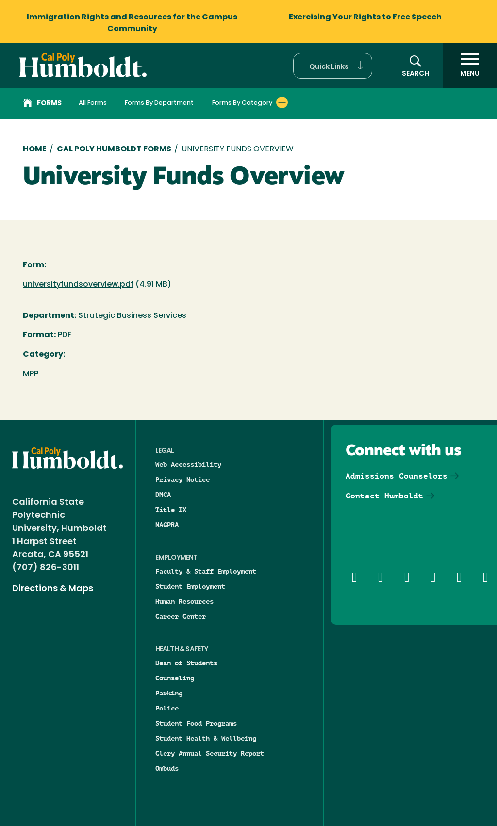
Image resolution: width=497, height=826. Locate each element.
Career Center (180, 616)
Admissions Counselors (396, 475)
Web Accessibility (188, 464)
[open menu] (470, 65)
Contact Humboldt (384, 495)
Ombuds (167, 768)
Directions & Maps (52, 589)
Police (167, 708)
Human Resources (184, 601)
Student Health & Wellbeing (205, 738)
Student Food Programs (196, 723)
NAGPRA (167, 525)
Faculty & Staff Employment (205, 571)
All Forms (93, 103)
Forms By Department (159, 103)
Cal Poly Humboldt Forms (114, 149)
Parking (168, 693)
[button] (332, 66)
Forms (42, 104)
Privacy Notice (182, 479)
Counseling (174, 678)
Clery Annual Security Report (209, 753)
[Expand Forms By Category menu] (282, 102)
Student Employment (190, 586)
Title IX (170, 509)
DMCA (163, 494)
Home (35, 149)
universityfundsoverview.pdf (78, 285)
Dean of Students (186, 663)
